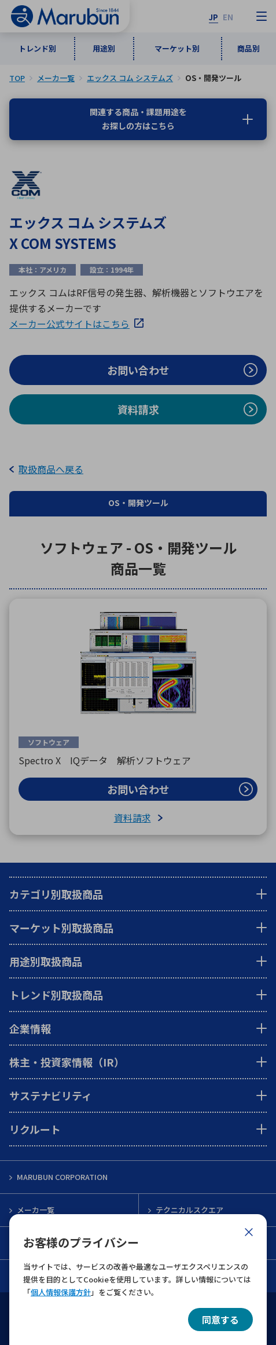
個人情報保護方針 (61, 1292)
